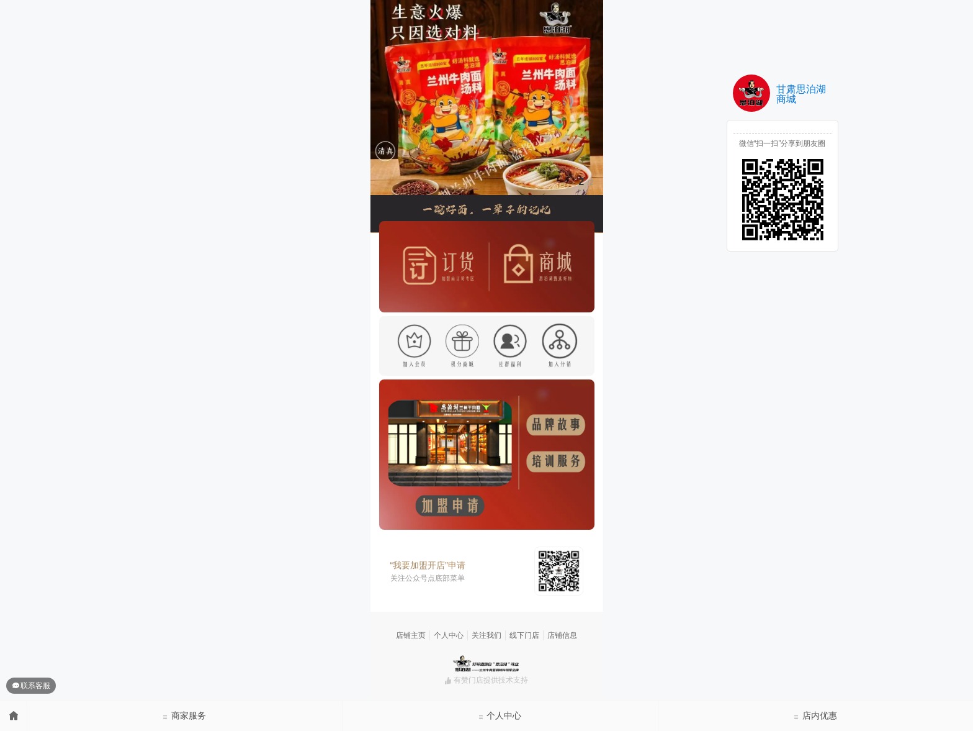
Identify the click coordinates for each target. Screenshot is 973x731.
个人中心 (500, 715)
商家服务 (184, 715)
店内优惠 (815, 715)
